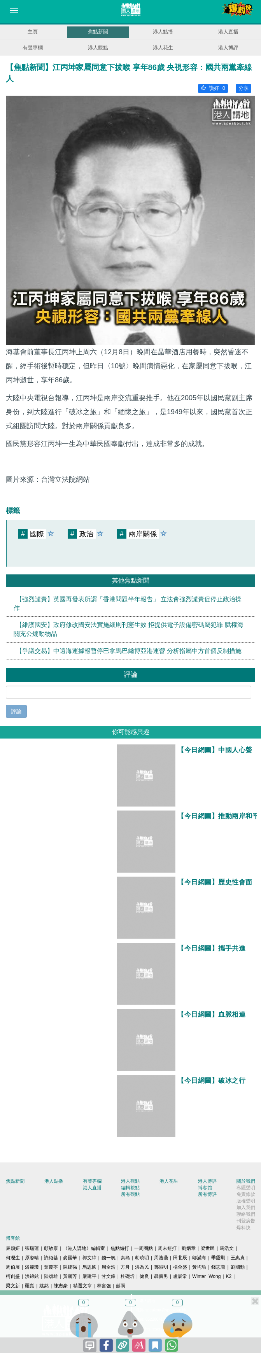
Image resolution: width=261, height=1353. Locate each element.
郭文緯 (89, 1257)
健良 (144, 1276)
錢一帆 (109, 1257)
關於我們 (245, 1181)
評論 (16, 711)
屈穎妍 (13, 1248)
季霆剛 (218, 1257)
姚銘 (44, 1285)
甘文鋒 (109, 1276)
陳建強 (70, 1267)
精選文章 (82, 1285)
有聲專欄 (33, 48)
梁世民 (208, 1248)
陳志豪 (61, 1285)
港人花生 (163, 48)
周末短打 (167, 1248)
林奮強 (104, 1285)
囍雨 (120, 1285)
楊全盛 (180, 1267)
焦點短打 (119, 1248)
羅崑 (29, 1285)
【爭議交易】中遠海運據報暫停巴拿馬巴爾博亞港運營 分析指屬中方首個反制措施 (129, 651)
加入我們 (245, 1207)
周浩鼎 (161, 1257)
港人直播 (228, 32)
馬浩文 (227, 1248)
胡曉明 (142, 1257)
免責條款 (245, 1194)
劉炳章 (189, 1248)
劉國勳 (238, 1267)
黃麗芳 (70, 1276)
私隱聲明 (245, 1187)
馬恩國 (89, 1267)
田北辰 (180, 1257)
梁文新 (13, 1285)
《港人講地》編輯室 (84, 1248)
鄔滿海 (199, 1257)
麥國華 (70, 1257)
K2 (229, 1276)
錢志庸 (218, 1267)
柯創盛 (13, 1276)
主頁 (33, 32)
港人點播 (163, 32)
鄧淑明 (161, 1267)
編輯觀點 (130, 1187)
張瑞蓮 (32, 1248)
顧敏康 (51, 1248)
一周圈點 (143, 1248)
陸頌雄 (51, 1276)
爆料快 (243, 1227)
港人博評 (228, 48)
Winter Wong (206, 1276)
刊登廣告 (245, 1220)
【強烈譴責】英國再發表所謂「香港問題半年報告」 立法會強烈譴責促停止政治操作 (128, 603)
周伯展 (13, 1267)
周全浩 (109, 1267)
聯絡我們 (245, 1214)
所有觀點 (130, 1194)
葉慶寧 (51, 1267)
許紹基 (51, 1257)
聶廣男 (161, 1276)
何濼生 (13, 1257)
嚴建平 (89, 1276)
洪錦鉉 (32, 1276)
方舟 (125, 1267)
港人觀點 (98, 48)
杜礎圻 (128, 1276)
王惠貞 (238, 1257)
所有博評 (207, 1194)
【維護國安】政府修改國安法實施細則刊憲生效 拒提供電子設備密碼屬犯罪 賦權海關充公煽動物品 (128, 629)
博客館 (205, 1187)
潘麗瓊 (32, 1267)
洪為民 (142, 1267)
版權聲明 (245, 1201)
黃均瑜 (199, 1267)
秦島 (125, 1257)
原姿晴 (32, 1257)
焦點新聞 (98, 32)
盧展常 (180, 1276)
